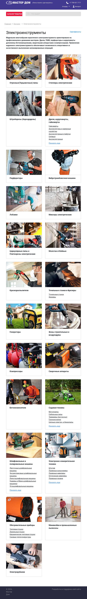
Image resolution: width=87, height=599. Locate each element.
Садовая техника (56, 408)
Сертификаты (75, 32)
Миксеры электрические (60, 214)
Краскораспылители (19, 290)
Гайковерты (53, 126)
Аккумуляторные (56, 139)
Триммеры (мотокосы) (58, 417)
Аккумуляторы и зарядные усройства (60, 130)
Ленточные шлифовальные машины (21, 469)
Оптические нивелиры (58, 476)
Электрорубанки (17, 572)
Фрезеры (52, 297)
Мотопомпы (54, 412)
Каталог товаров (14, 14)
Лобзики (13, 214)
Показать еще (54, 143)
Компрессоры (16, 371)
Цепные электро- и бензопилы (61, 422)
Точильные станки (56, 294)
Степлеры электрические (60, 83)
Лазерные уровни (56, 478)
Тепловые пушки (16, 529)
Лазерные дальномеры (58, 471)
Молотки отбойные (57, 251)
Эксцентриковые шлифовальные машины (23, 474)
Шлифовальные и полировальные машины (21, 462)
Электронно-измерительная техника (62, 462)
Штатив (52, 468)
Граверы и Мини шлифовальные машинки (23, 482)
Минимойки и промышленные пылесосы (63, 526)
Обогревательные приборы (22, 525)
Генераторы (15, 332)
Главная (7, 24)
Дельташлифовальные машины (23, 478)
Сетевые (52, 137)
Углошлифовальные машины (21, 486)
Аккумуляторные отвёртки (60, 134)
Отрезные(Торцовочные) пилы (24, 83)
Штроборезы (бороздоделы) (23, 119)
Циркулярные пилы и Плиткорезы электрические (22, 252)
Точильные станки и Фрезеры (62, 290)
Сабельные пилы (55, 414)
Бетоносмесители (18, 408)
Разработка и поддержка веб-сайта (66, 589)
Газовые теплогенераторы (20, 537)
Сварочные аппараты (59, 371)
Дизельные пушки (17, 532)
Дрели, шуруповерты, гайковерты (58, 120)
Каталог (17, 24)
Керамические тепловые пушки (22, 534)
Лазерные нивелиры (57, 473)
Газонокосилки (55, 420)
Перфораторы (16, 178)
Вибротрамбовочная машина (62, 178)
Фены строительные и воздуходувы (59, 333)
